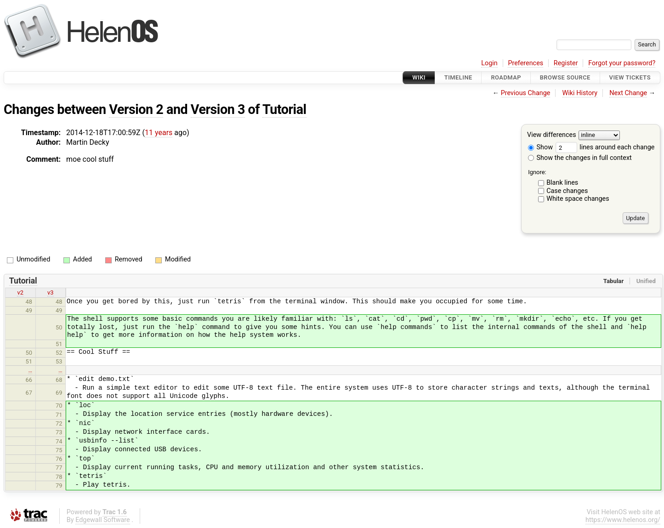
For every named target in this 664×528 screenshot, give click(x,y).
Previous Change (525, 93)
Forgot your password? (621, 63)
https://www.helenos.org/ (622, 520)
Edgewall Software (102, 520)
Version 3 (218, 109)
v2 (20, 292)
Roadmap (506, 77)
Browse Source (565, 77)
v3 (50, 292)
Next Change (628, 93)
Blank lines (562, 183)
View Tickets (630, 77)
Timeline (458, 77)
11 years (158, 132)
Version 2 (136, 109)
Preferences (525, 63)
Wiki (419, 77)
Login (489, 63)
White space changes (577, 199)
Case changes (567, 191)
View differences (551, 135)
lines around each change (605, 147)
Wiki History (579, 93)
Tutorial (284, 109)
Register (566, 63)
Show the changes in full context (580, 158)
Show (540, 147)
